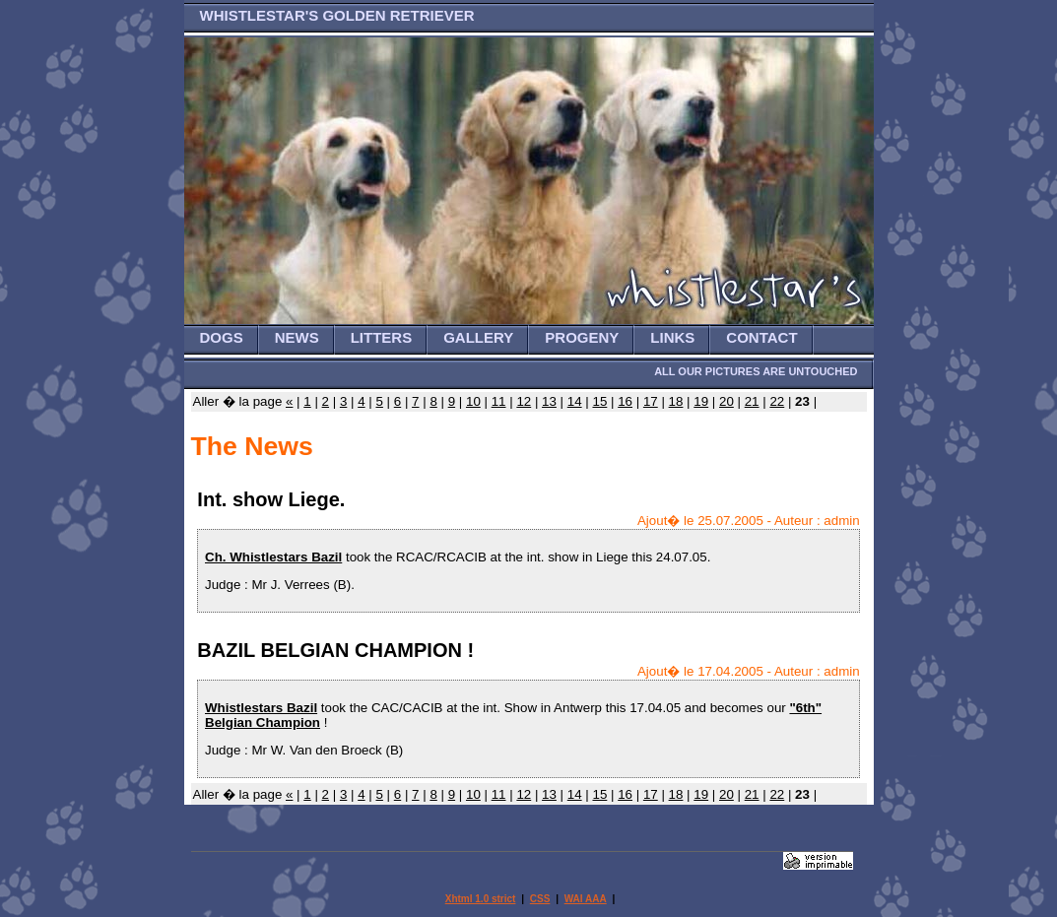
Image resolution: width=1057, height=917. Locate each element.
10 (473, 401)
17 (650, 401)
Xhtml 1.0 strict (480, 898)
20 (726, 401)
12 (523, 401)
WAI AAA (585, 898)
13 (549, 401)
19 (701, 401)
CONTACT (761, 337)
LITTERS (382, 337)
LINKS (672, 337)
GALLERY (478, 337)
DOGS (221, 337)
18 (676, 401)
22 (776, 401)
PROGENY (582, 337)
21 (752, 401)
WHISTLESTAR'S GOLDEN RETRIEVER (337, 15)
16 (625, 401)
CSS (540, 898)
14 (574, 401)
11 (499, 401)
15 (599, 401)
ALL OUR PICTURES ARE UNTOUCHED (755, 371)
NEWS (297, 337)
